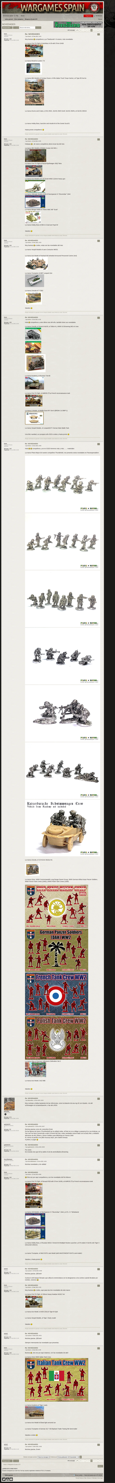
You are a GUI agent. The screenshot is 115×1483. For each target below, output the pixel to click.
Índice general (9, 1475)
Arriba (101, 135)
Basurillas (6, 1111)
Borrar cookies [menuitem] (79, 1475)
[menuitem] (100, 19)
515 (10, 1164)
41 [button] (96, 30)
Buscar (22, 15)
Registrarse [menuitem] (88, 16)
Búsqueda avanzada (39, 27)
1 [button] (83, 30)
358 (10, 1129)
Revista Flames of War (81, 1478)
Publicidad (94, 1478)
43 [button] (99, 30)
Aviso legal (100, 1478)
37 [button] (86, 30)
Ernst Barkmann (8, 1159)
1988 (10, 39)
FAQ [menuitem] (17, 15)
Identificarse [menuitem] (99, 15)
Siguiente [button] (102, 30)
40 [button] (93, 30)
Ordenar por (60, 1457)
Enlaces (89, 1478)
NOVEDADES (8, 24)
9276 (10, 1117)
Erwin (5, 33)
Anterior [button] (81, 30)
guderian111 (7, 1124)
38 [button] (89, 30)
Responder (6, 28)
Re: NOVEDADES (32, 34)
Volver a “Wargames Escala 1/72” (12, 1464)
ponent (6, 1268)
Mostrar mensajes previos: (36, 1457)
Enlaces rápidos (9, 15)
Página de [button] (77, 30)
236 (10, 1272)
